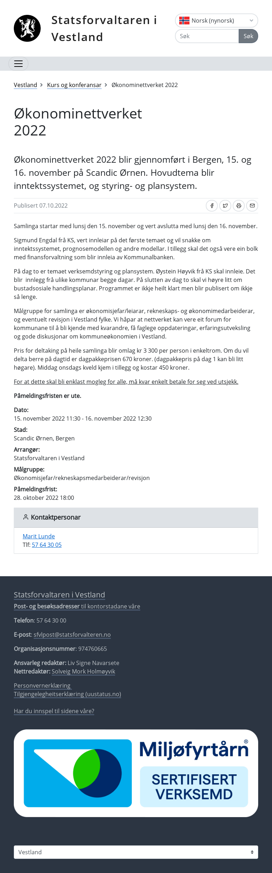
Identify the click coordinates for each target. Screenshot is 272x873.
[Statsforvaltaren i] (136, 852)
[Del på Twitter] (225, 206)
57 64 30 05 (47, 545)
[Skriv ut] (239, 206)
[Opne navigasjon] (18, 64)
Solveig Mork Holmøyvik (83, 671)
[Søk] (207, 36)
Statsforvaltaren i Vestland (104, 28)
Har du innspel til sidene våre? (54, 711)
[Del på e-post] (252, 206)
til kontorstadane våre (77, 606)
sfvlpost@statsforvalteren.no (72, 634)
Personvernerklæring (43, 685)
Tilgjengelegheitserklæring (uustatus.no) (67, 694)
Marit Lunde (39, 536)
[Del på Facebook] (212, 206)
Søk (248, 36)
